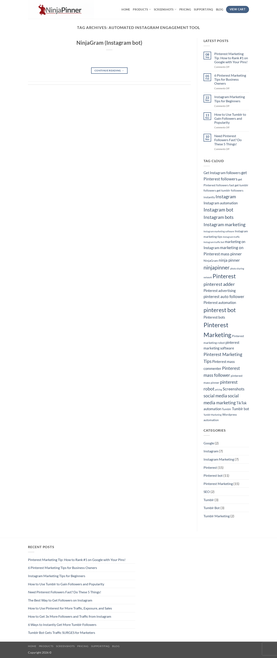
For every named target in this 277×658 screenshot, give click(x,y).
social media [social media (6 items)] (215, 395)
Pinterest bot (213, 475)
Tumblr (209, 500)
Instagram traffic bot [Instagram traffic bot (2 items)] (214, 242)
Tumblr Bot (212, 508)
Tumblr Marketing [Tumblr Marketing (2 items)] (213, 414)
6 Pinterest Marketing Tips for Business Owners (230, 79)
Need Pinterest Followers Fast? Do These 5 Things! (228, 140)
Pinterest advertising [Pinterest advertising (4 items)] (220, 291)
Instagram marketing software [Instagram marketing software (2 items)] (219, 231)
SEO (207, 492)
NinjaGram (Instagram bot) (109, 42)
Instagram (211, 451)
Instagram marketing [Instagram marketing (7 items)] (224, 224)
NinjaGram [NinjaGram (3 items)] (211, 260)
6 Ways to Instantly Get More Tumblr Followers (62, 624)
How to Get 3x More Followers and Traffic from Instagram (69, 616)
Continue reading (109, 70)
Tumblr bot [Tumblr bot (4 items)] (240, 409)
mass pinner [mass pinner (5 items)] (231, 254)
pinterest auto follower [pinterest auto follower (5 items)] (224, 296)
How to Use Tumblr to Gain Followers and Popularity (230, 118)
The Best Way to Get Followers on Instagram (60, 600)
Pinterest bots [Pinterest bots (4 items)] (214, 317)
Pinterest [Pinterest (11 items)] (224, 276)
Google (209, 443)
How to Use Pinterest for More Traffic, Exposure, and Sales (70, 608)
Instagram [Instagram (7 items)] (226, 196)
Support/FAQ (203, 9)
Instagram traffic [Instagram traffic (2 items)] (231, 236)
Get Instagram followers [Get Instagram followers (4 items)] (222, 173)
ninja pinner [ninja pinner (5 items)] (229, 260)
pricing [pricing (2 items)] (218, 389)
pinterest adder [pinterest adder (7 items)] (219, 284)
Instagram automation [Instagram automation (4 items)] (221, 203)
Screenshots (165, 9)
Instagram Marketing (219, 459)
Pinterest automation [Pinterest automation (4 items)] (220, 303)
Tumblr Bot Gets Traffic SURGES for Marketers (61, 632)
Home (125, 9)
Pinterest (210, 467)
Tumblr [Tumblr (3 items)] (226, 409)
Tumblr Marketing (217, 516)
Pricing (185, 9)
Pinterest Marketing (218, 484)
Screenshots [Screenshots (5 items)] (233, 389)
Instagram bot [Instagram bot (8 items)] (218, 210)
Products (142, 9)
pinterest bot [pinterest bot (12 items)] (220, 309)
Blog (219, 9)
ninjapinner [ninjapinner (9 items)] (217, 267)
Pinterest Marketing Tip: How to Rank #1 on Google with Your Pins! (231, 58)
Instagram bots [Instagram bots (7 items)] (219, 217)
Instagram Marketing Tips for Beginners (229, 99)
